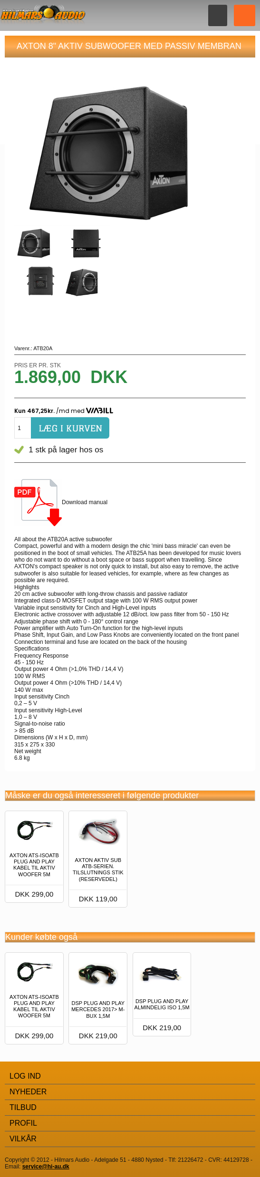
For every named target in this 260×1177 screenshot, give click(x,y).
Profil (23, 1123)
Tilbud (23, 1107)
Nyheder (28, 1092)
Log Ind (25, 1076)
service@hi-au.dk (45, 1166)
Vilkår (23, 1139)
